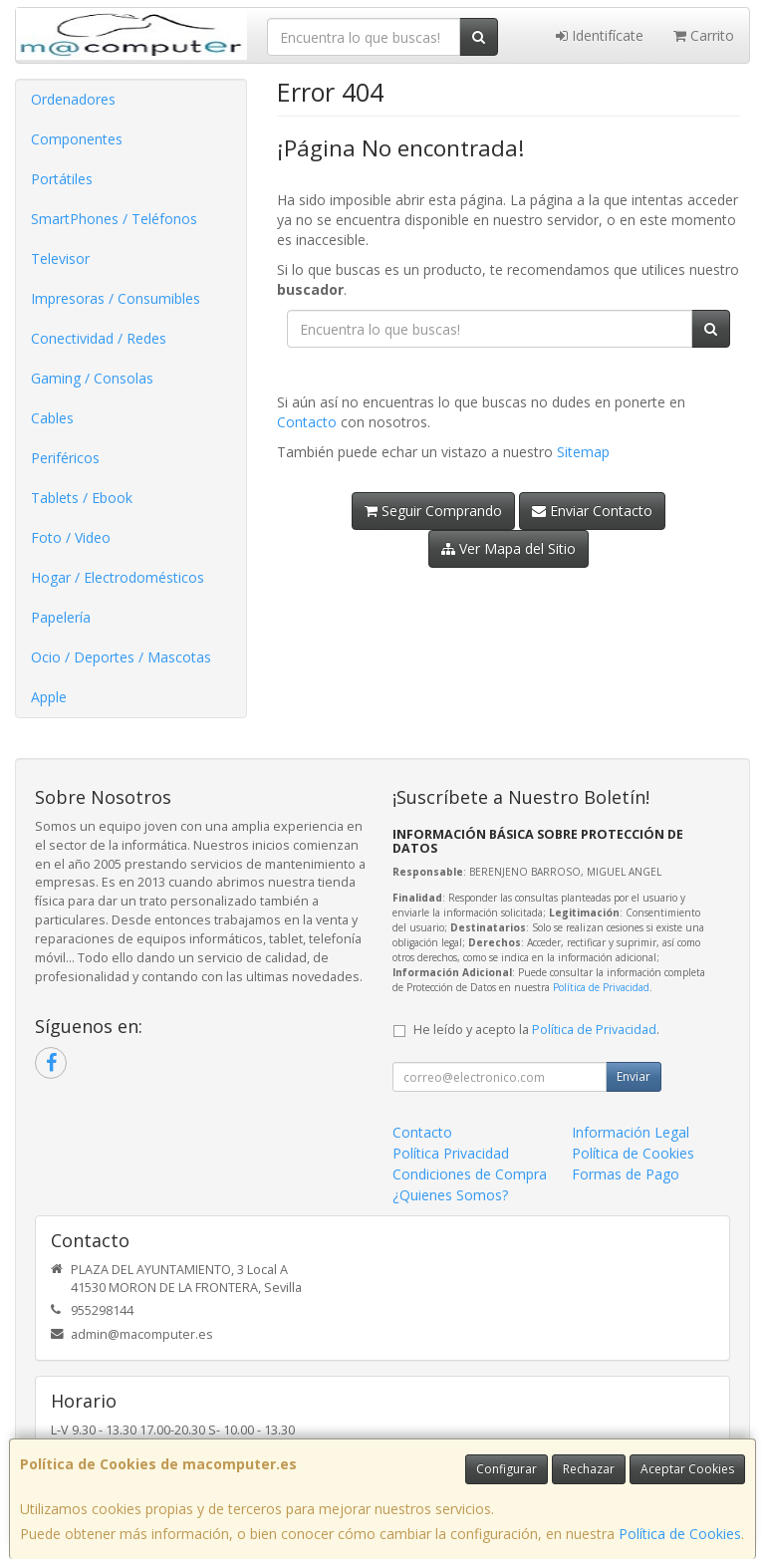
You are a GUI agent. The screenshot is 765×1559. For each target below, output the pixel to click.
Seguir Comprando (433, 510)
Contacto (307, 421)
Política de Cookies (680, 1533)
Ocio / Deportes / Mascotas (121, 657)
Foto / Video (71, 537)
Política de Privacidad (601, 987)
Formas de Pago (625, 1174)
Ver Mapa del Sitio (508, 548)
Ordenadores (73, 99)
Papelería (61, 617)
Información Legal (630, 1132)
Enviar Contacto (592, 510)
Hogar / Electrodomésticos (117, 577)
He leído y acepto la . (536, 1029)
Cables (52, 417)
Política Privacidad (450, 1153)
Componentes (77, 139)
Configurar (506, 1468)
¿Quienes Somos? (450, 1194)
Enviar (633, 1076)
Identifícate (599, 35)
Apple (49, 696)
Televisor (60, 258)
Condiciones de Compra (469, 1174)
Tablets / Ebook (81, 497)
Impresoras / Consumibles (115, 298)
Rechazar (589, 1468)
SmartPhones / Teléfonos (114, 218)
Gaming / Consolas (92, 378)
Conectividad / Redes (98, 338)
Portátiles (62, 178)
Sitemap (583, 451)
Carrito (703, 35)
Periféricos (65, 457)
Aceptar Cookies (687, 1468)
